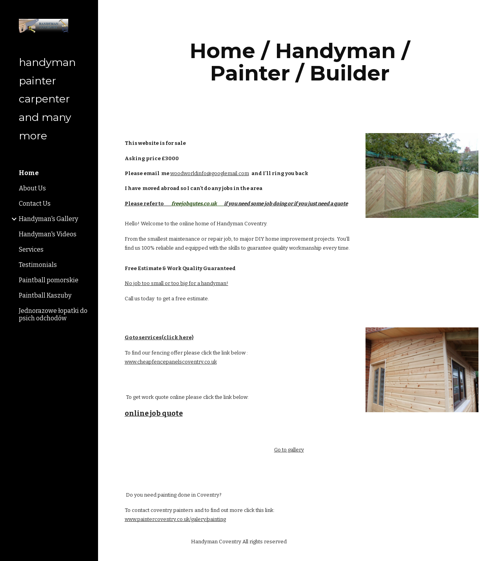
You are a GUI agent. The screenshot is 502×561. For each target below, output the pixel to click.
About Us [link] (32, 188)
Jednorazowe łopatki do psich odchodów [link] (53, 314)
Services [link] (31, 249)
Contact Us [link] (35, 203)
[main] (299, 61)
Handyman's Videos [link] (47, 234)
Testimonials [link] (38, 265)
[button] (492, 11)
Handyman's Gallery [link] (48, 219)
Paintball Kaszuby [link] (45, 295)
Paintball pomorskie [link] (48, 280)
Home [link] (29, 173)
